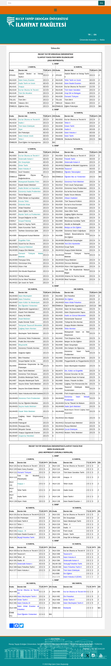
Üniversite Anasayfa (88, 40)
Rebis (102, 40)
